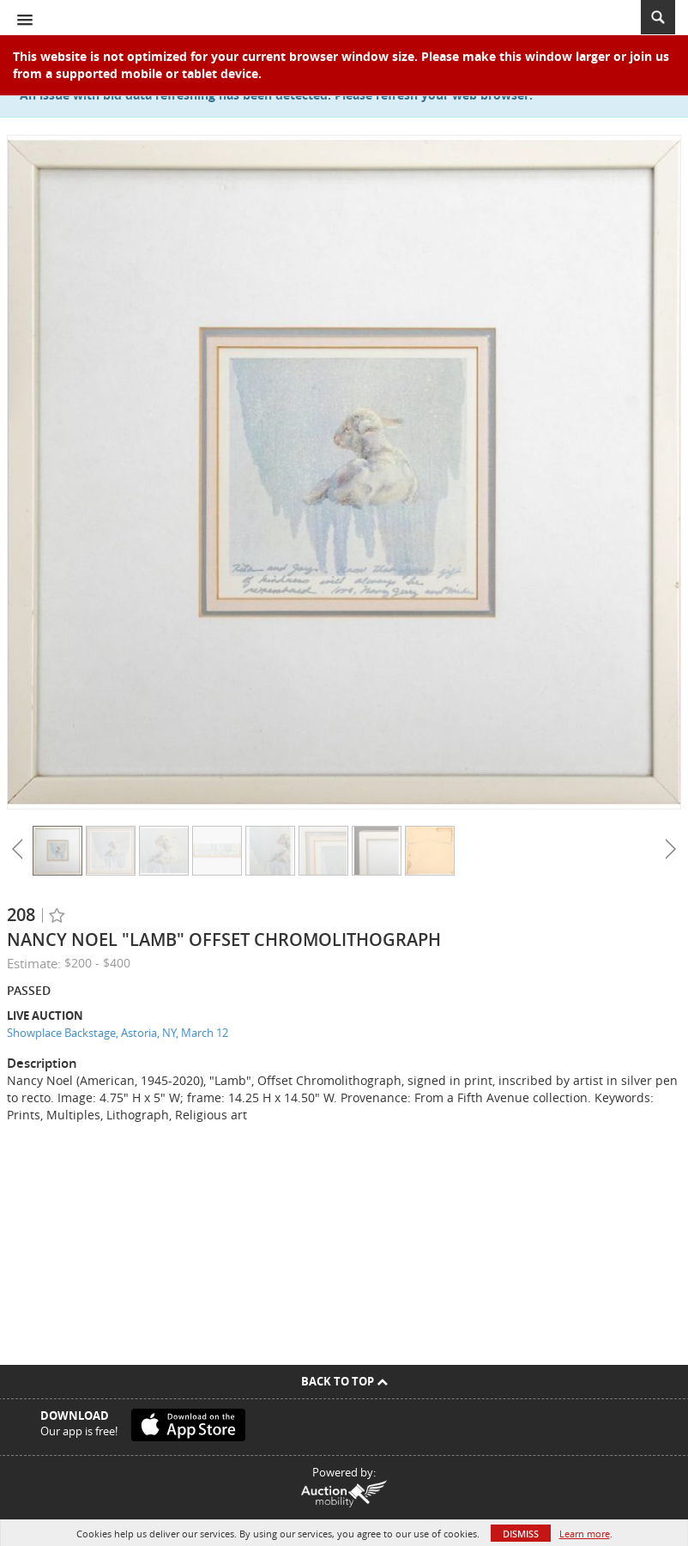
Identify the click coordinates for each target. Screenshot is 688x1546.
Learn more (584, 1533)
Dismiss (521, 1533)
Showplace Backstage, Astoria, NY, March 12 (117, 1032)
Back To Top (344, 1381)
